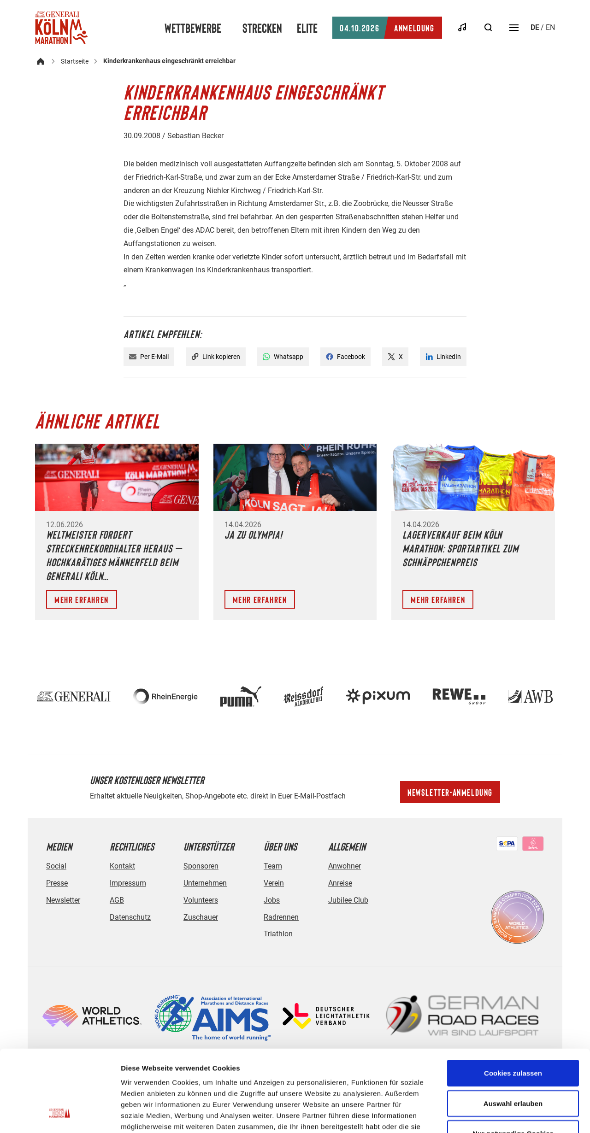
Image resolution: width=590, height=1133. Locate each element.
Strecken (262, 27)
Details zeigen (490, 1115)
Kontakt (122, 866)
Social (56, 866)
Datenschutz (130, 917)
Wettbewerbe (193, 27)
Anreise (340, 883)
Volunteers (200, 900)
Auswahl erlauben (513, 1031)
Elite (307, 27)
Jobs (272, 900)
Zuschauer (200, 917)
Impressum (128, 883)
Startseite (74, 61)
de (535, 27)
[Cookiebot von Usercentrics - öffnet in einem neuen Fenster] (59, 1115)
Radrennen (281, 917)
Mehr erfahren (81, 599)
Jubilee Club (348, 900)
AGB (117, 900)
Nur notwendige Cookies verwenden (513, 1066)
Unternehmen (205, 883)
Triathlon (278, 933)
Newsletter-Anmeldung (450, 792)
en (550, 27)
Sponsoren (200, 866)
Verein (274, 883)
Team (273, 866)
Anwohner (344, 866)
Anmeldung (387, 27)
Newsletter (63, 900)
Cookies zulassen (513, 1001)
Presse (57, 883)
